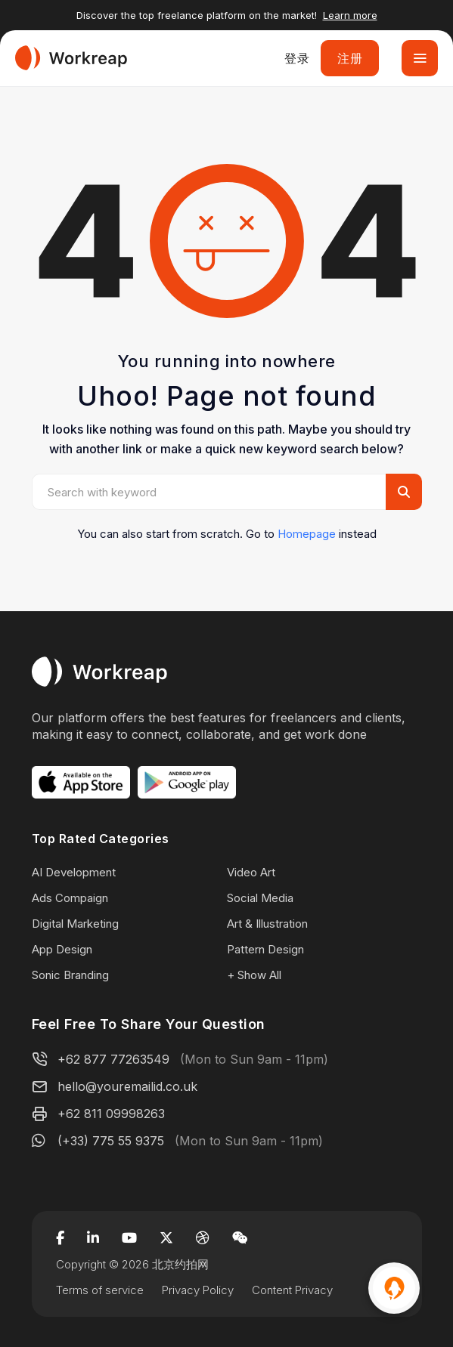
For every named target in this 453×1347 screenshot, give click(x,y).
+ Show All (254, 975)
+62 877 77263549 (113, 1059)
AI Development (74, 872)
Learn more (350, 15)
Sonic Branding (70, 975)
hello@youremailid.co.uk (127, 1086)
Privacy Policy (198, 1290)
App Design (62, 949)
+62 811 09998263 (111, 1113)
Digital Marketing (75, 923)
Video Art (251, 872)
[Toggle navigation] (420, 58)
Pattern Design (265, 949)
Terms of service (100, 1290)
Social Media (260, 898)
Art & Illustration (267, 923)
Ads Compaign (70, 898)
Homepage (307, 534)
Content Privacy (292, 1290)
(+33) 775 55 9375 (110, 1140)
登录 (296, 58)
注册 (349, 58)
